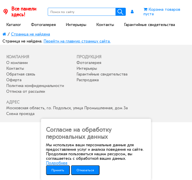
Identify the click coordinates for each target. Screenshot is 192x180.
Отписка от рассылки (25, 91)
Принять (58, 170)
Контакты (105, 24)
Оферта (14, 80)
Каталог (13, 24)
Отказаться (85, 170)
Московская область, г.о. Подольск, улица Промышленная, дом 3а (67, 108)
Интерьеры (76, 24)
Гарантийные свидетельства (149, 24)
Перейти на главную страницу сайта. (77, 41)
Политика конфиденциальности (35, 86)
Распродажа (87, 80)
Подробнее (57, 163)
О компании (17, 62)
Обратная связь (20, 74)
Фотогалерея (43, 24)
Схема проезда (20, 114)
